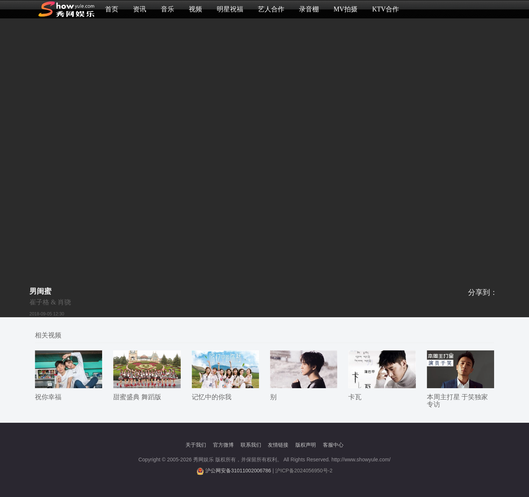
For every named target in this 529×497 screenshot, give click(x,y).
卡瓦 (354, 397)
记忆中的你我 (211, 397)
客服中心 (333, 445)
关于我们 (196, 445)
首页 (111, 9)
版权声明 (305, 445)
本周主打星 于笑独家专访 (457, 400)
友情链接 (278, 445)
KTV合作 (385, 9)
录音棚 (309, 9)
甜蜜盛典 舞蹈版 (137, 397)
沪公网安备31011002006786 (238, 470)
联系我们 (251, 445)
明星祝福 (230, 9)
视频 (195, 9)
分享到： (482, 292)
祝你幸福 (48, 397)
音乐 (167, 9)
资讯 (139, 9)
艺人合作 (271, 9)
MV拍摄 (345, 9)
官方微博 (223, 445)
